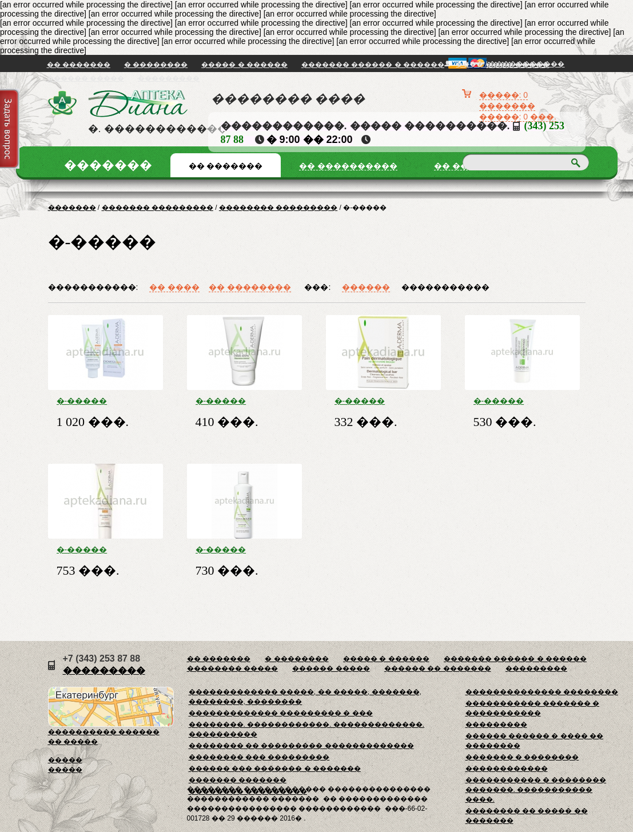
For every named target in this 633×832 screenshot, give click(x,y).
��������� (169, 78)
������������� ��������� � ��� (281, 713)
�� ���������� (348, 165)
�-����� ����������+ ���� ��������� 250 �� (239, 549)
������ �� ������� (437, 668)
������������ (506, 769)
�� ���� (174, 287)
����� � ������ (244, 65)
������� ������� (237, 780)
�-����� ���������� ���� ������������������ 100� (383, 400)
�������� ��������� (278, 208)
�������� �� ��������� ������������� (301, 746)
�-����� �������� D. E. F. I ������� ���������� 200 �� (105, 400)
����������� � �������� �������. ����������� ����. (536, 789)
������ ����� (85, 78)
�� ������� (78, 65)
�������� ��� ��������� (259, 757)
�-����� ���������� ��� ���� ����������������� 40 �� (105, 549)
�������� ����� (232, 668)
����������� (445, 287)
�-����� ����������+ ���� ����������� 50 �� (517, 400)
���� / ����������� (510, 64)
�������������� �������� (541, 692)
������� (72, 208)
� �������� (156, 65)
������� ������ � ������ (372, 65)
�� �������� (250, 287)
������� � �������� (522, 757)
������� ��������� (157, 208)
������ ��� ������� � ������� (275, 769)
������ (366, 287)
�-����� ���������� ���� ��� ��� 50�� (238, 400)
